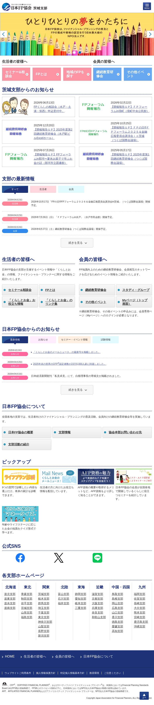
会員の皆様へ (64, 656)
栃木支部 (43, 598)
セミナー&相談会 (15, 74)
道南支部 (9, 607)
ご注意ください (112, 673)
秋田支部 (26, 598)
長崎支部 (139, 603)
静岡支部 (80, 594)
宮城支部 (26, 607)
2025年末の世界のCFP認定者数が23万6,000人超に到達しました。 (69, 363)
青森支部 (26, 594)
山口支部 (117, 612)
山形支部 (26, 612)
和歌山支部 (99, 617)
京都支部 (97, 598)
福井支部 (63, 603)
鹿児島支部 (141, 621)
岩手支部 (26, 603)
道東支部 (9, 598)
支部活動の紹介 (18, 444)
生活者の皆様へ (35, 656)
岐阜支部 (80, 603)
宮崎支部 (139, 617)
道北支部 (9, 594)
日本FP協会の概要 (20, 432)
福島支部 (26, 617)
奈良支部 (97, 612)
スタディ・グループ (135, 290)
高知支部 (117, 631)
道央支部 (9, 603)
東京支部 (43, 617)
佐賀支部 (139, 598)
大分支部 (139, 607)
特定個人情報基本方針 (72, 673)
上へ (144, 696)
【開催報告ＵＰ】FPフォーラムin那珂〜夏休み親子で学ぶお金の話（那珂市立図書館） (53, 158)
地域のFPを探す (75, 74)
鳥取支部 (117, 594)
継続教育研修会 (104, 74)
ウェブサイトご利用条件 (18, 673)
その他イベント (135, 74)
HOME (10, 656)
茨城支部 (43, 594)
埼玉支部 (43, 607)
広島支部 (117, 607)
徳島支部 (117, 621)
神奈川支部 (45, 621)
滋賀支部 (97, 594)
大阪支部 (97, 603)
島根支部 (117, 598)
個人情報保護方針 (45, 673)
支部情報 (65, 432)
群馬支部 (43, 603)
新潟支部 (43, 635)
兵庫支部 (97, 607)
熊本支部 (139, 612)
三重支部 (80, 607)
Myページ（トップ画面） (135, 301)
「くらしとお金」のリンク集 (58, 301)
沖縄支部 (139, 626)
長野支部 (43, 631)
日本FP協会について (98, 656)
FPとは (41, 74)
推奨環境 (94, 673)
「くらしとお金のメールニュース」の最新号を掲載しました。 (66, 352)
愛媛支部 (117, 626)
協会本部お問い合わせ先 (125, 432)
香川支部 (117, 617)
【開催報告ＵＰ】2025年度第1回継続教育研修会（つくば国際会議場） (130, 158)
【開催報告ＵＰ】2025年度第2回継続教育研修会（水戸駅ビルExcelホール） (53, 134)
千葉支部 (43, 612)
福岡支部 (139, 594)
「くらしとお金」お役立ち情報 (21, 301)
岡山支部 (117, 603)
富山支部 (63, 594)
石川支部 (63, 598)
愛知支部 (80, 598)
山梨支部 (43, 626)
